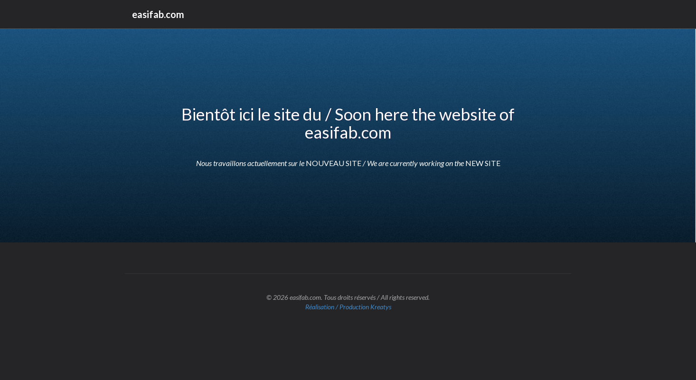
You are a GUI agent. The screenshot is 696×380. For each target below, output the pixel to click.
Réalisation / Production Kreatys (348, 307)
